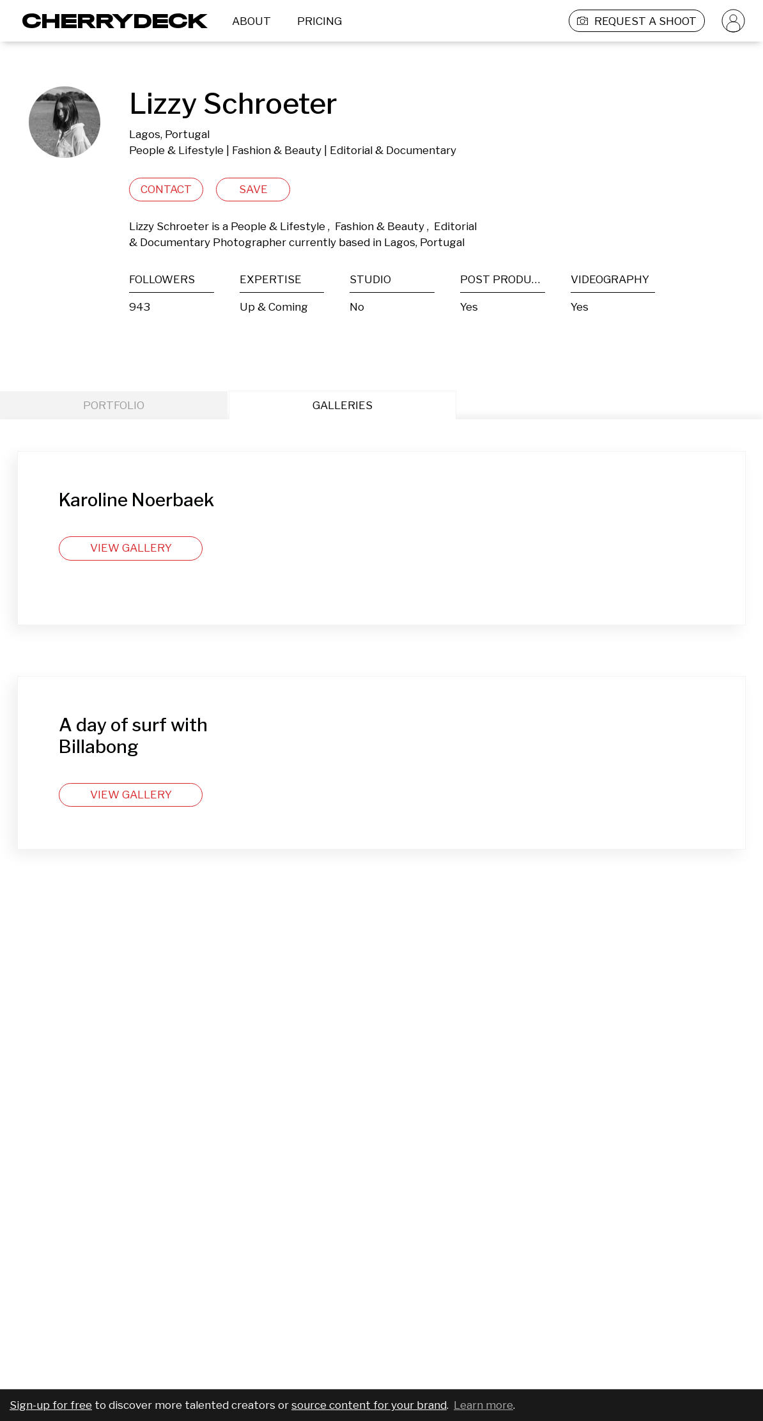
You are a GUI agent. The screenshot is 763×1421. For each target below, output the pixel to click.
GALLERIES (342, 405)
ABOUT (251, 21)
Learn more (483, 1405)
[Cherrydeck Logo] (110, 20)
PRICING (319, 21)
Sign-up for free (51, 1405)
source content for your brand (369, 1405)
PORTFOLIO (113, 405)
